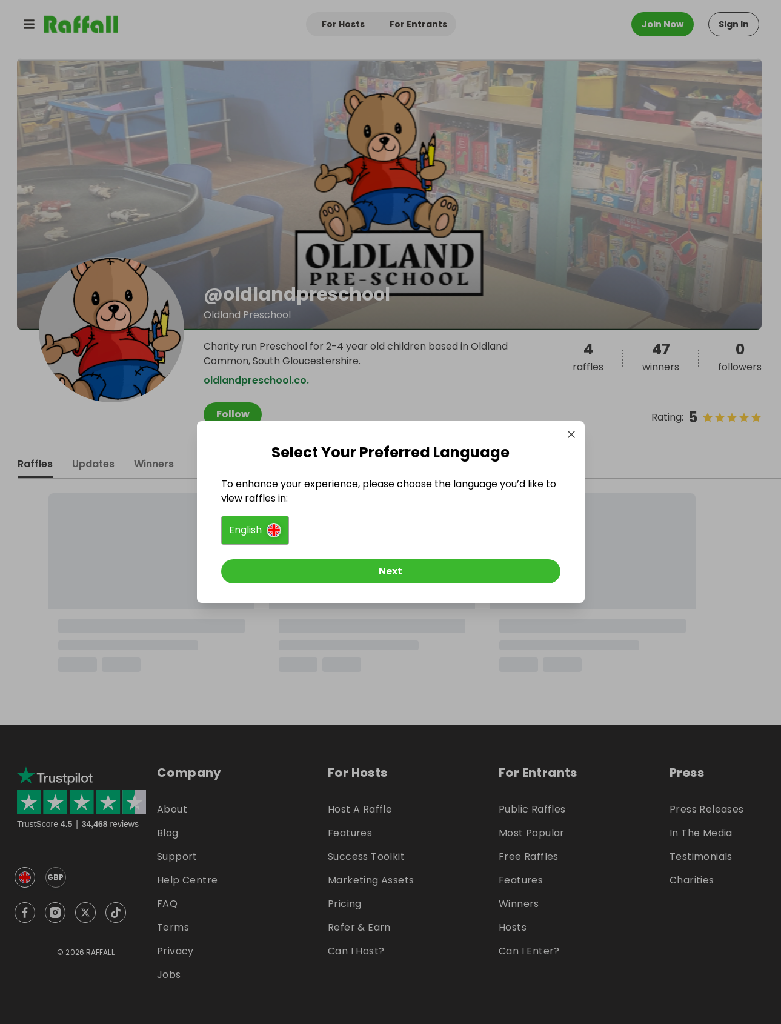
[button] (255, 530)
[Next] (390, 571)
